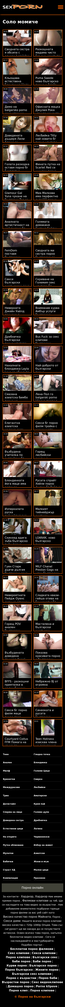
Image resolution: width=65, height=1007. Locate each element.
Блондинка (40, 762)
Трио (6, 795)
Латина (38, 828)
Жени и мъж (41, 861)
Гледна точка (42, 754)
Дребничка (40, 820)
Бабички (8, 861)
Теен (6, 754)
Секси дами (11, 921)
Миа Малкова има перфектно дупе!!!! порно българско (47, 197)
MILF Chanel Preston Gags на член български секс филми (47, 571)
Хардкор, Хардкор (34, 896)
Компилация (10, 878)
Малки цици (41, 870)
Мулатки (8, 853)
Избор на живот (43, 845)
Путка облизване (13, 845)
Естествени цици (13, 828)
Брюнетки (9, 779)
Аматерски (40, 795)
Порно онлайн (33, 887)
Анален (7, 762)
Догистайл (9, 804)
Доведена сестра (13, 820)
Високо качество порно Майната (27, 916)
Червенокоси (42, 837)
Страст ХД (9, 870)
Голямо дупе (41, 812)
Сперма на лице (12, 812)
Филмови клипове (35, 900)
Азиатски (39, 853)
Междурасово (11, 787)
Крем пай (39, 804)
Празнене (39, 878)
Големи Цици (42, 771)
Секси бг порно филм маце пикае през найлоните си (16, 715)
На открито (9, 837)
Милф (6, 771)
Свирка (38, 779)
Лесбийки (39, 787)
